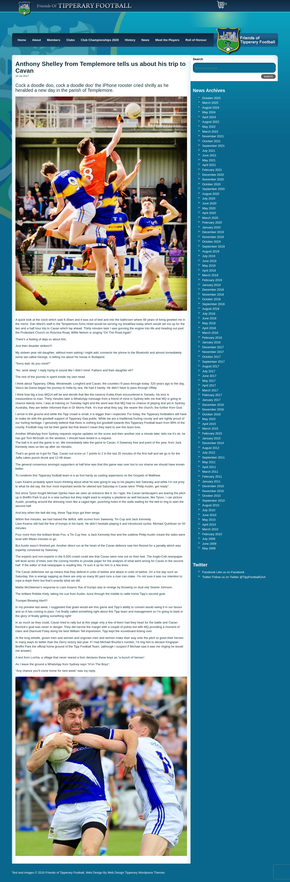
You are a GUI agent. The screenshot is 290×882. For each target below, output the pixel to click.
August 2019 (210, 251)
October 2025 (211, 98)
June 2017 (209, 376)
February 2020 (212, 222)
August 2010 (210, 505)
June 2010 (209, 515)
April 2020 (209, 213)
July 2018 (208, 313)
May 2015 (209, 419)
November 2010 (213, 491)
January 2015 (211, 438)
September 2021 (213, 146)
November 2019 (213, 237)
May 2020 (209, 208)
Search (198, 59)
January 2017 (211, 400)
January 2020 (211, 227)
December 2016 (213, 405)
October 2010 (211, 495)
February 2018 (212, 337)
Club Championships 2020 (100, 40)
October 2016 (211, 414)
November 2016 (213, 409)
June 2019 (209, 261)
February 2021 (212, 170)
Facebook (209, 572)
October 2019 (211, 241)
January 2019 (211, 285)
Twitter (206, 577)
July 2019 (208, 256)
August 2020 (210, 194)
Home (22, 40)
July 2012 (208, 452)
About (36, 40)
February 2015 (212, 433)
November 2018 (213, 294)
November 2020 (213, 179)
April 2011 (209, 467)
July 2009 (208, 539)
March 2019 (210, 275)
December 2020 (213, 174)
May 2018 (209, 323)
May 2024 (209, 112)
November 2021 (213, 136)
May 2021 (209, 160)
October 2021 (211, 141)
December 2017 (213, 347)
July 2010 (208, 510)
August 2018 (210, 308)
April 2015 (209, 424)
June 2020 (209, 203)
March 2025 (210, 102)
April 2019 (209, 270)
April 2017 (209, 385)
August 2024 (210, 107)
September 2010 (213, 500)
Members (53, 40)
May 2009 (209, 548)
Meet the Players (168, 40)
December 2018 (213, 289)
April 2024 (209, 117)
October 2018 (211, 299)
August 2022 (210, 122)
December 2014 (213, 443)
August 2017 (210, 366)
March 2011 (210, 471)
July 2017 (208, 371)
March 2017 (210, 390)
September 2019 (213, 246)
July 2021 (208, 150)
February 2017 (212, 395)
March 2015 (210, 428)
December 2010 (213, 486)
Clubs (70, 40)
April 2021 (209, 165)
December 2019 (213, 232)
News (145, 40)
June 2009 (209, 543)
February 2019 (212, 280)
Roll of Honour (195, 40)
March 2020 (210, 218)
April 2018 (209, 328)
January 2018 (211, 342)
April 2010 (209, 524)
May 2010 (209, 519)
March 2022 (210, 131)
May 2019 (209, 265)
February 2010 (212, 534)
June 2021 (209, 155)
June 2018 (209, 318)
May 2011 (209, 462)
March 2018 (210, 332)
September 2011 (213, 457)
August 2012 (210, 448)
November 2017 (213, 352)
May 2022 (209, 126)
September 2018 (213, 304)
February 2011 (212, 476)
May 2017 (209, 380)
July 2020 (208, 198)
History (130, 40)
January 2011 (211, 481)
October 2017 (211, 356)
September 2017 (213, 361)
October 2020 (211, 184)
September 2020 (213, 189)
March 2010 (210, 529)
